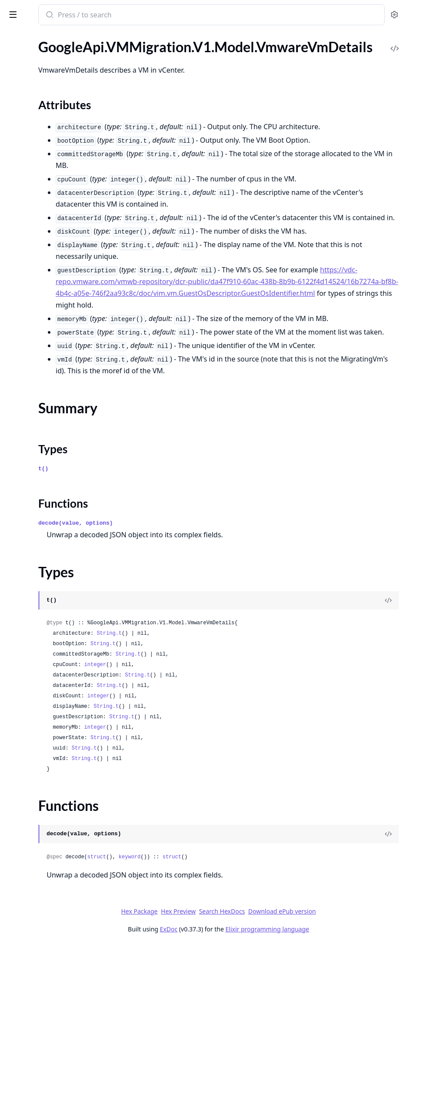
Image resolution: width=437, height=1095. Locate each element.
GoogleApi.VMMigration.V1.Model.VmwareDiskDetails (61, 969)
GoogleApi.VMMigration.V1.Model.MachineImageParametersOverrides (61, 523)
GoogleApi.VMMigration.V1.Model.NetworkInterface (61, 582)
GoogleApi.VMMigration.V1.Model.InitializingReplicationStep (61, 300)
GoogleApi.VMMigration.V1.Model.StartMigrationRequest (61, 840)
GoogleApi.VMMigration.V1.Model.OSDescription (61, 593)
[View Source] (400, 750)
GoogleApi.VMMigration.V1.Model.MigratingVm (61, 546)
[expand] (121, 55)
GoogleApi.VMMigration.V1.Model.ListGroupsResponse (61, 370)
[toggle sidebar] (119, 14)
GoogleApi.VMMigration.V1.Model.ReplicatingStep (61, 711)
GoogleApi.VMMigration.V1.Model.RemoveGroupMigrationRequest (61, 699)
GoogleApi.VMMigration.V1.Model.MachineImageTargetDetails (61, 535)
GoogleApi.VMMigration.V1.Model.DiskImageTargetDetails (61, 124)
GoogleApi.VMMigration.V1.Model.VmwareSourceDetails (61, 981)
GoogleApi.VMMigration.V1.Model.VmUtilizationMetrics (61, 958)
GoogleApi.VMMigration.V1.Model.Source (61, 828)
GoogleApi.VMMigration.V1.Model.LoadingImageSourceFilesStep (61, 488)
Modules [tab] (52, 37)
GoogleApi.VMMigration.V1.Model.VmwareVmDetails (61, 1005)
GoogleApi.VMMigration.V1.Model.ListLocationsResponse (61, 406)
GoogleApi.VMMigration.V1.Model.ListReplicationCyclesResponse (61, 441)
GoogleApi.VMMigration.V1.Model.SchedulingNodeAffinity (61, 770)
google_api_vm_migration (54, 10)
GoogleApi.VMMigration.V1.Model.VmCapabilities (61, 934)
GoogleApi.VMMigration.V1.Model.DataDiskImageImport (61, 77)
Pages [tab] (15, 37)
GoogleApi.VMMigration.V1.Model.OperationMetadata (61, 629)
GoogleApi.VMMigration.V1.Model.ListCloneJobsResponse (61, 335)
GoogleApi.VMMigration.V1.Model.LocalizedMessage (61, 500)
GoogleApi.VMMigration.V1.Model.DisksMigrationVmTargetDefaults (61, 159)
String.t (227, 783)
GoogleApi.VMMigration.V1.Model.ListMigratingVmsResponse (61, 417)
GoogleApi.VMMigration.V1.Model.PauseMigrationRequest (61, 640)
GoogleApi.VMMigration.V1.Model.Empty (61, 182)
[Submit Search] (167, 16)
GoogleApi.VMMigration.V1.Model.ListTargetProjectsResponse (61, 464)
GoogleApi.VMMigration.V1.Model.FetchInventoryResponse (61, 206)
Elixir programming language (332, 1079)
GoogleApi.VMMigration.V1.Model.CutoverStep (61, 53)
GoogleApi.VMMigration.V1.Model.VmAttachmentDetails (61, 922)
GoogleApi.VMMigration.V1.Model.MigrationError (61, 558)
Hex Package (204, 1061)
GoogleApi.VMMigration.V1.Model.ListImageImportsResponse (61, 394)
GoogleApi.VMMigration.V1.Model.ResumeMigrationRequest (61, 746)
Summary (29, 1030)
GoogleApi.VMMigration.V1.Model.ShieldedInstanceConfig (61, 793)
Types (24, 1041)
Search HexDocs (287, 1061)
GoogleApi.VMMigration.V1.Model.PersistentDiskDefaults (61, 664)
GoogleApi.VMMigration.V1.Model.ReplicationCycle (61, 723)
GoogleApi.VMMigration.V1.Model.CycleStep (61, 65)
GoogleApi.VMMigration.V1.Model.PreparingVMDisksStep (61, 687)
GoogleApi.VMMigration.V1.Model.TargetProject (61, 875)
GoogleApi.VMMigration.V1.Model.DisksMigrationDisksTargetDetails (61, 147)
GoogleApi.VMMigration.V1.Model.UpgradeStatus (61, 899)
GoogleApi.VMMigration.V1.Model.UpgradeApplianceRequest (61, 887)
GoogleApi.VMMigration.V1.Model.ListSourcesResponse (61, 453)
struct (215, 1007)
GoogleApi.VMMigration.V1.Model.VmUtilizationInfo (61, 946)
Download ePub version (347, 1061)
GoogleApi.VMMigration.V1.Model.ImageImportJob (61, 253)
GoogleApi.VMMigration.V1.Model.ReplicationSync (61, 734)
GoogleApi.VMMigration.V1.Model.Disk (61, 100)
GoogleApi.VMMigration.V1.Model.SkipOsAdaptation (61, 817)
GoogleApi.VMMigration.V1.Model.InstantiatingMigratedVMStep (61, 312)
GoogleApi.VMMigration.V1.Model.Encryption (61, 194)
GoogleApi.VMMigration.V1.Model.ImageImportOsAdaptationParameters (61, 265)
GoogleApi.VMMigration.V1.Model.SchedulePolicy (61, 758)
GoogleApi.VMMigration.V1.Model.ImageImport (61, 241)
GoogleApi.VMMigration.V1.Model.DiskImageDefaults (61, 112)
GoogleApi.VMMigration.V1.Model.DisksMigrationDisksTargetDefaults (61, 135)
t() (162, 618)
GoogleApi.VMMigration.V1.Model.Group (61, 229)
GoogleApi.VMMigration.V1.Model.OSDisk (61, 605)
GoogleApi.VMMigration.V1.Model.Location (61, 511)
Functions (30, 1051)
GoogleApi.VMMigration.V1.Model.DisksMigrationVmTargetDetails (61, 171)
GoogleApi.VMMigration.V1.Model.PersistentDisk (61, 652)
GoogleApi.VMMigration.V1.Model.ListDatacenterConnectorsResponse (61, 359)
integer (213, 814)
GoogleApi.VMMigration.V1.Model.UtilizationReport (61, 911)
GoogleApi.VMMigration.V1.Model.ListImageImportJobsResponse (61, 382)
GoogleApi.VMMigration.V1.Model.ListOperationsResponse (61, 429)
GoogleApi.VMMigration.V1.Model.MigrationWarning (61, 570)
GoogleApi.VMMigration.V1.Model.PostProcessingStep (61, 676)
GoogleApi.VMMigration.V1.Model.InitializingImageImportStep (61, 288)
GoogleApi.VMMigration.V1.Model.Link (61, 323)
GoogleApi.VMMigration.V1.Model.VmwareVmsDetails (61, 1067)
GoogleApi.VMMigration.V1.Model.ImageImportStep (61, 276)
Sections (27, 1020)
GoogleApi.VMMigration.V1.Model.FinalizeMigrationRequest (61, 218)
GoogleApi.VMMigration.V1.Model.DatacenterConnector (61, 88)
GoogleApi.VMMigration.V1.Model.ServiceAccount (61, 781)
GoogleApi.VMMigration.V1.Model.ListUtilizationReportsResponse (61, 476)
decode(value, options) (194, 673)
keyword (248, 1007)
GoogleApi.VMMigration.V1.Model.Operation (61, 617)
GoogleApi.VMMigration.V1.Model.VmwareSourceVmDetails (61, 993)
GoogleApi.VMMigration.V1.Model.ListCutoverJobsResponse (61, 347)
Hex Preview (243, 1061)
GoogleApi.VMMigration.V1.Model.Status (61, 852)
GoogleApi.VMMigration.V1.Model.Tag (61, 864)
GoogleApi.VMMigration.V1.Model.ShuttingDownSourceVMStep (61, 805)
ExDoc (234, 1079)
